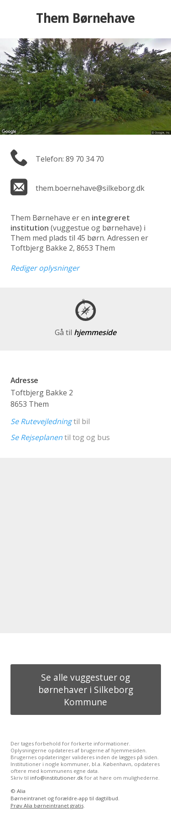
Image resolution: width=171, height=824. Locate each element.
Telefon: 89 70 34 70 (70, 159)
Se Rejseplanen (36, 437)
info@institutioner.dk (56, 777)
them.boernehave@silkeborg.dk (90, 188)
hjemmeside (85, 332)
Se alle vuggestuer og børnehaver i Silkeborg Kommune (85, 689)
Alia (21, 790)
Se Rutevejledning (41, 421)
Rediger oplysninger (44, 268)
